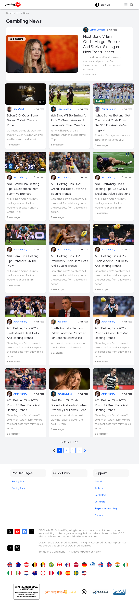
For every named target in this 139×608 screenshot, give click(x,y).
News (26, 13)
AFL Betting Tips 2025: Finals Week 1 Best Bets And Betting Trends (23, 333)
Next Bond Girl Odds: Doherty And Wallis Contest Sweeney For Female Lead (69, 405)
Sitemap (99, 515)
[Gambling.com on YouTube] (17, 536)
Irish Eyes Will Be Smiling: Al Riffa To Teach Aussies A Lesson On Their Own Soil (68, 120)
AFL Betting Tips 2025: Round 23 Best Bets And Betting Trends (23, 405)
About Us (99, 481)
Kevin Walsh (19, 109)
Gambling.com (13, 13)
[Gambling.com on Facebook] (24, 536)
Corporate (100, 501)
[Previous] (85, 450)
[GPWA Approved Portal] (119, 592)
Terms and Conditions (52, 551)
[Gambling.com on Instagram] (31, 536)
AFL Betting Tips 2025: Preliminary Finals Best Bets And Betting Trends (69, 261)
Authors (99, 488)
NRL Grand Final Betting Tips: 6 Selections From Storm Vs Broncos (23, 189)
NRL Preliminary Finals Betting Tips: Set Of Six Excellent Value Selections (112, 189)
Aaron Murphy (20, 177)
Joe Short (62, 321)
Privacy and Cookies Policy (85, 551)
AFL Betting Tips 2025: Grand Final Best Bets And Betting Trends (68, 189)
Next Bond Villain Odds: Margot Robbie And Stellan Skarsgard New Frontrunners (101, 44)
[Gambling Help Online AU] (27, 592)
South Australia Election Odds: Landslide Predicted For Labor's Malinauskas (68, 333)
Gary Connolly (64, 109)
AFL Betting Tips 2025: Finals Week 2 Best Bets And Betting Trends (111, 261)
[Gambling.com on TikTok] (10, 552)
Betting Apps (18, 488)
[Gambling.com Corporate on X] (17, 552)
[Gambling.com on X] (10, 536)
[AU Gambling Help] (60, 592)
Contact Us (100, 495)
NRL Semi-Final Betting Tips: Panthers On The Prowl (23, 261)
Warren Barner (109, 109)
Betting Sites (18, 481)
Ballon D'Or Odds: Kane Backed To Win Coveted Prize (23, 120)
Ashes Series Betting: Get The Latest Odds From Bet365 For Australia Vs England (112, 122)
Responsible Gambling (106, 508)
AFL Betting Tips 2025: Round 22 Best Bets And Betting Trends (111, 405)
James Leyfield (97, 29)
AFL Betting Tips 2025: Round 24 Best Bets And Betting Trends (111, 333)
